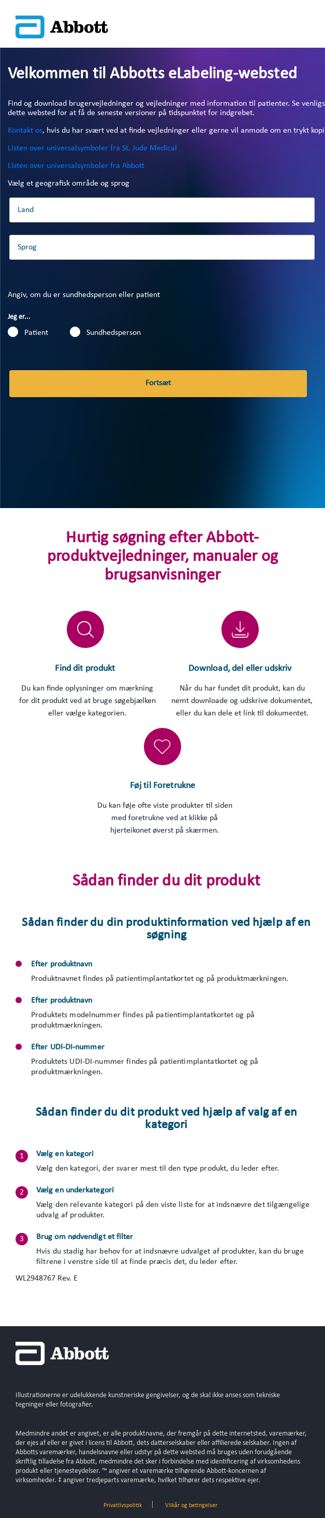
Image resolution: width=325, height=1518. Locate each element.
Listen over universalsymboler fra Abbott (76, 166)
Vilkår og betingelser (191, 1505)
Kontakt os (25, 130)
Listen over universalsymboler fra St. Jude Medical (92, 148)
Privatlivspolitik (123, 1505)
